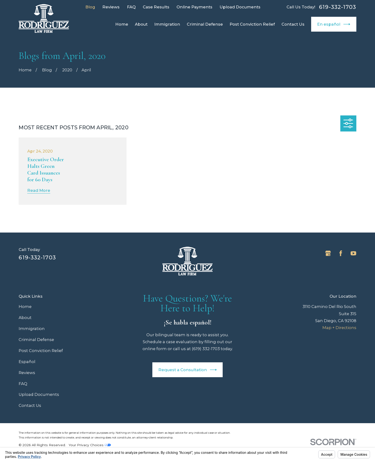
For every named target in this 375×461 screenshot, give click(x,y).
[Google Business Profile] (328, 253)
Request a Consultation (187, 369)
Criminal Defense (36, 339)
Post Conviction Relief (41, 350)
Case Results (156, 7)
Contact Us (30, 405)
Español (27, 361)
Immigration (32, 328)
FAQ (131, 7)
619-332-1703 (337, 7)
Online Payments (194, 7)
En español (333, 24)
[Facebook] (340, 253)
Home (25, 306)
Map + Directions (339, 327)
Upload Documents (240, 7)
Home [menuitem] (121, 24)
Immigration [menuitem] (167, 24)
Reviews (111, 7)
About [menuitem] (141, 24)
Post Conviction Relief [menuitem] (252, 24)
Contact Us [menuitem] (292, 24)
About (25, 317)
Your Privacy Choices (90, 445)
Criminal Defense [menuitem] (205, 24)
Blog (90, 7)
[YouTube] (353, 253)
